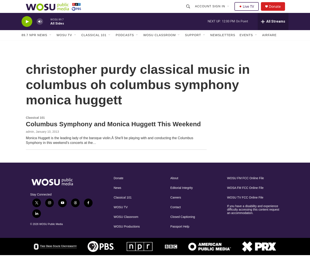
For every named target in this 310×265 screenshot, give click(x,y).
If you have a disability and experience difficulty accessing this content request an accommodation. (253, 219)
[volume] (39, 31)
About (174, 188)
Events (246, 44)
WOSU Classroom (159, 44)
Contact (175, 217)
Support (193, 44)
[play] (26, 31)
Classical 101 (94, 44)
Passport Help (179, 236)
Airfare (269, 44)
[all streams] (273, 31)
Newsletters (222, 44)
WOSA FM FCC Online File (245, 197)
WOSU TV (64, 44)
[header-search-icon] (188, 11)
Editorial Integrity (181, 197)
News (117, 197)
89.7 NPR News (34, 44)
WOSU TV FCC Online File (245, 207)
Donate (277, 11)
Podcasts (125, 44)
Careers (175, 207)
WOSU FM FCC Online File (245, 188)
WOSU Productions (127, 236)
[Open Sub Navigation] (229, 11)
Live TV (248, 11)
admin (30, 141)
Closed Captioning (182, 226)
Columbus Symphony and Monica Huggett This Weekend (113, 133)
